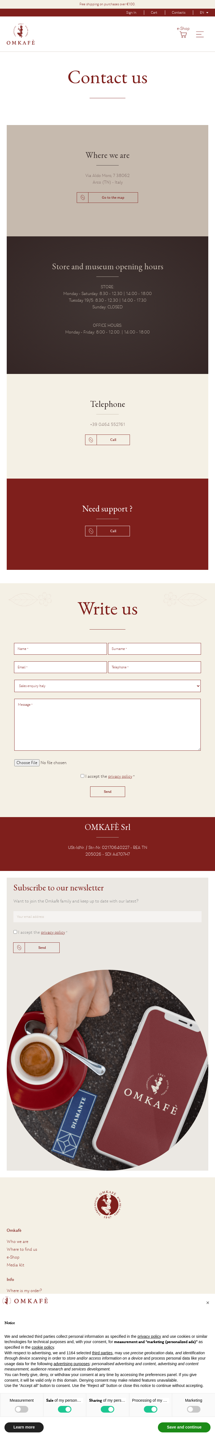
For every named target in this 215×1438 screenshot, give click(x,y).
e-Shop (183, 28)
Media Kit (15, 1264)
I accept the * (110, 776)
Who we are (17, 1241)
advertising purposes (71, 1364)
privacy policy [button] (149, 1336)
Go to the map (113, 197)
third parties (102, 1353)
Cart (154, 12)
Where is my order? (24, 1290)
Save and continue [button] (184, 1427)
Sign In (131, 12)
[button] (207, 1302)
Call (113, 440)
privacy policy (120, 776)
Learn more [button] (24, 1427)
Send (42, 947)
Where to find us (22, 1249)
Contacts (178, 12)
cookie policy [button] (43, 1347)
